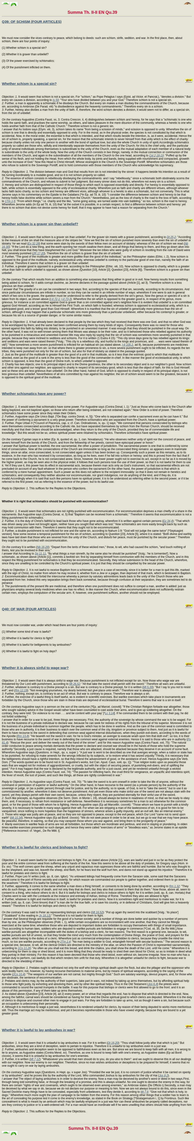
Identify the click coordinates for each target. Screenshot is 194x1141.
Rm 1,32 (174, 886)
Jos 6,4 (152, 984)
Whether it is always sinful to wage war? (35, 668)
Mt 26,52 (74, 684)
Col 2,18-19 (156, 155)
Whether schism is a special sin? (29, 84)
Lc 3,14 (109, 713)
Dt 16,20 (113, 1042)
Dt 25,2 (171, 237)
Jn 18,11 (44, 915)
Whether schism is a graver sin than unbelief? (40, 224)
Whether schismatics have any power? (34, 394)
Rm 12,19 (21, 690)
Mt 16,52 (97, 912)
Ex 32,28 (33, 243)
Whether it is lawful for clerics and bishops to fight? (45, 847)
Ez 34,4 (168, 521)
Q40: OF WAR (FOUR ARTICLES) (29, 609)
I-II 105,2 (127, 344)
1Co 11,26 (24, 948)
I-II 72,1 (55, 299)
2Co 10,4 (18, 974)
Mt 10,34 (16, 817)
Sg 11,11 (40, 553)
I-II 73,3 (66, 299)
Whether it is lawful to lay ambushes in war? (38, 1030)
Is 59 (56, 100)
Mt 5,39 (148, 687)
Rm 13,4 (22, 736)
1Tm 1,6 (10, 201)
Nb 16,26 (42, 547)
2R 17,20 (38, 253)
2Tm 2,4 (65, 941)
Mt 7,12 (35, 1059)
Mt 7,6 (144, 1091)
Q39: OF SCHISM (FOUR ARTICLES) (31, 22)
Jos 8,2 (163, 1075)
